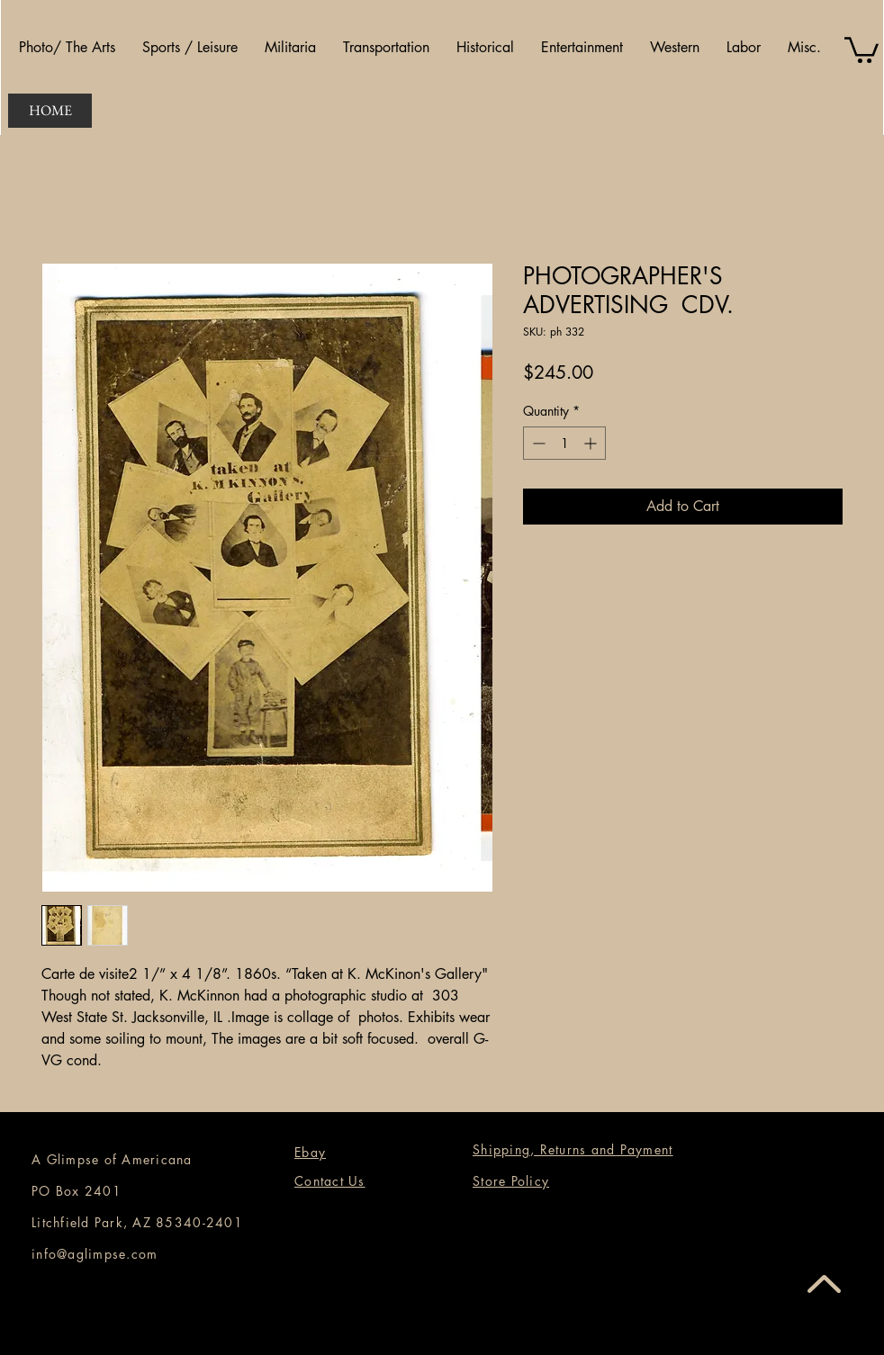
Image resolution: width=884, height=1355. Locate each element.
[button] (67, 47)
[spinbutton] (564, 443)
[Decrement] (537, 443)
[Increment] (592, 443)
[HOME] (50, 111)
